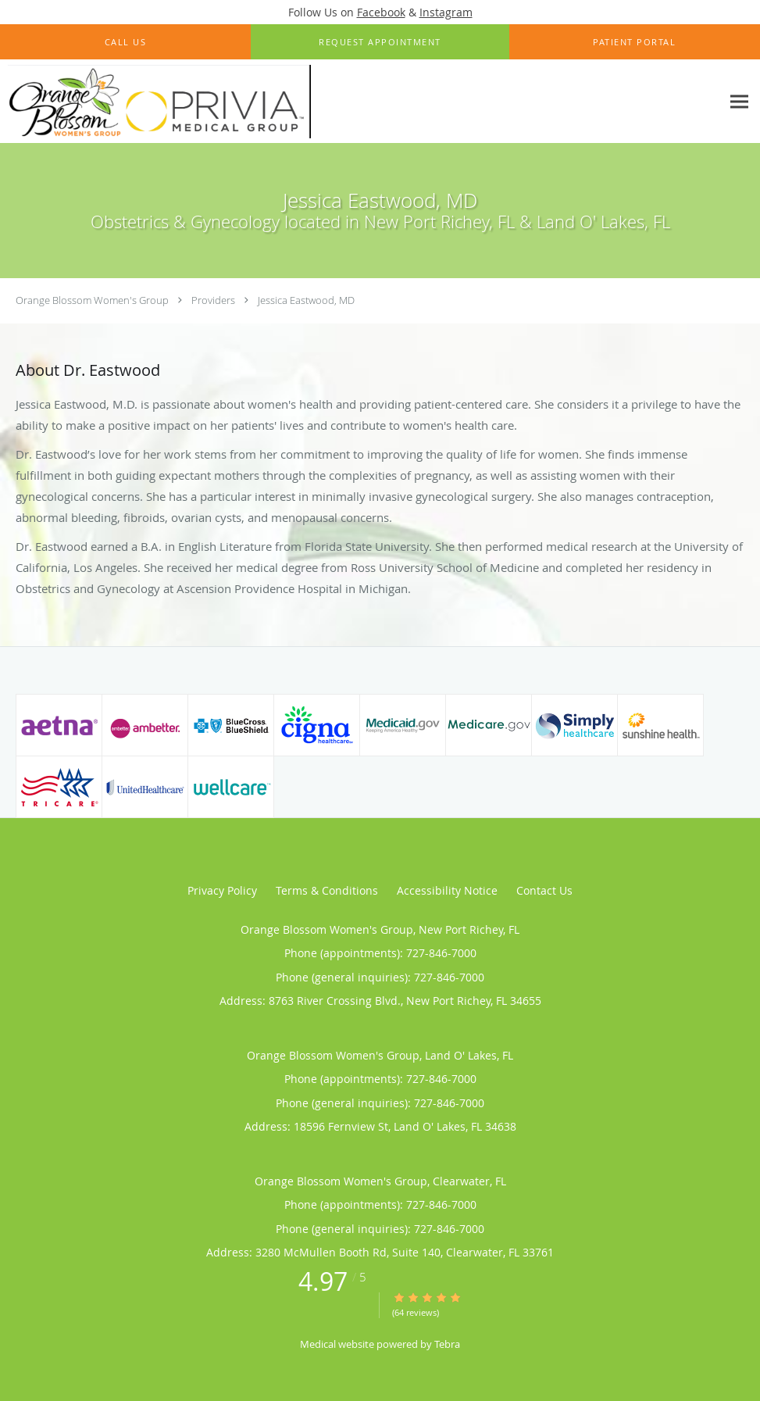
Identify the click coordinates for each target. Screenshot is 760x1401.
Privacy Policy (222, 890)
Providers (213, 300)
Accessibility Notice (447, 890)
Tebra (447, 1344)
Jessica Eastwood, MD (306, 300)
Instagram (446, 12)
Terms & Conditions (327, 890)
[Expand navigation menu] (739, 102)
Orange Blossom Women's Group (92, 300)
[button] (380, 42)
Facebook (381, 12)
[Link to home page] (155, 101)
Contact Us (544, 890)
